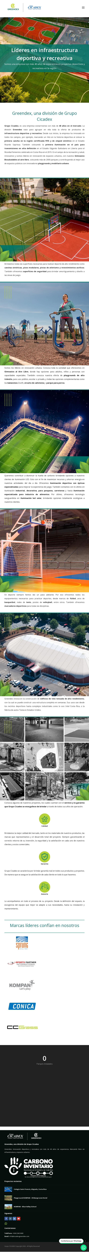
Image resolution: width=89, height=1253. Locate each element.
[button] (83, 7)
